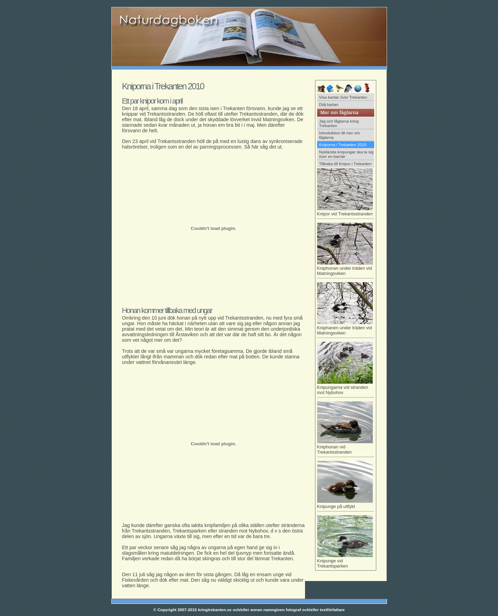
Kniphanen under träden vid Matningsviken (345, 329)
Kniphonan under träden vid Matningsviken (345, 269)
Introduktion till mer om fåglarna (339, 135)
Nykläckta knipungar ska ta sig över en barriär (346, 154)
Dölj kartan (329, 104)
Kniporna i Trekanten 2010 (343, 144)
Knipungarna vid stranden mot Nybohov (345, 389)
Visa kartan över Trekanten (343, 97)
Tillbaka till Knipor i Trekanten (345, 163)
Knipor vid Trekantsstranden (345, 212)
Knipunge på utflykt (345, 505)
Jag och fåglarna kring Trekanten (339, 123)
